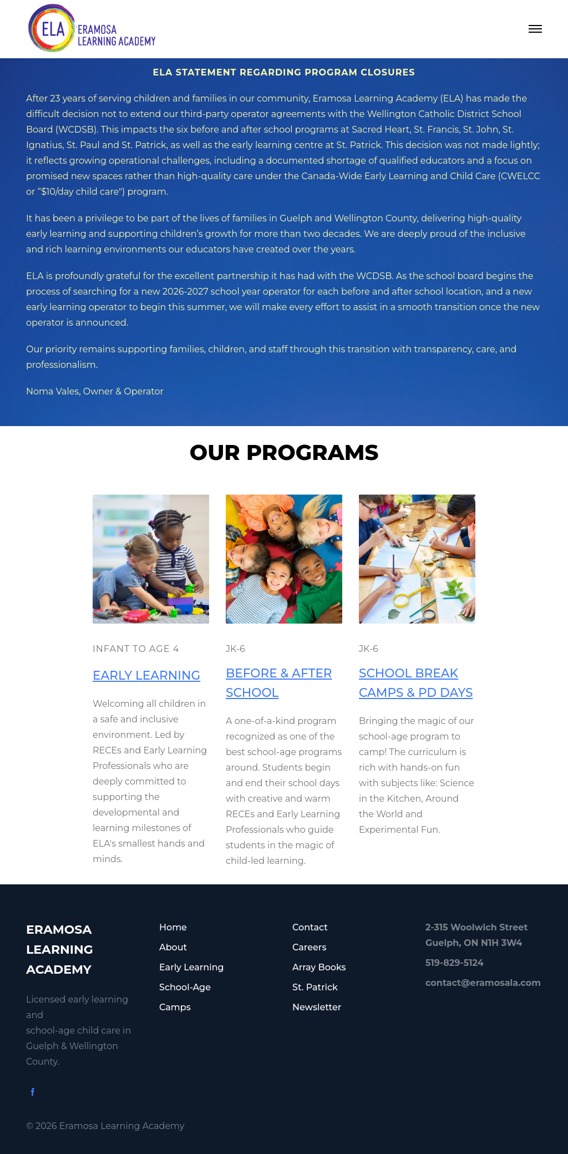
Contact (310, 927)
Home (173, 927)
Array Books (319, 967)
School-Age (185, 987)
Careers (309, 947)
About (173, 947)
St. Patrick (315, 987)
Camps (175, 1007)
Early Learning (191, 967)
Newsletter (316, 1007)
